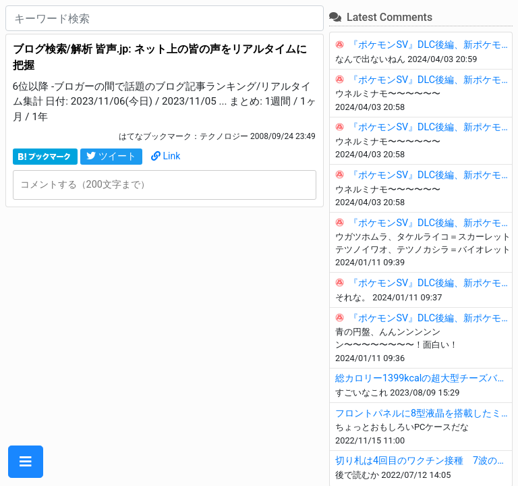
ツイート (111, 156)
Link (166, 156)
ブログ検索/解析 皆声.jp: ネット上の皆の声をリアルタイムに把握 (160, 57)
